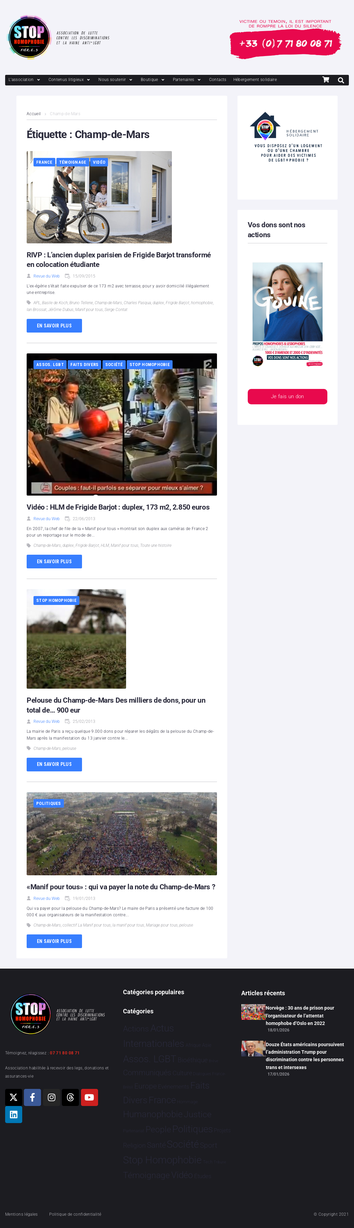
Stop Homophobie (150, 364)
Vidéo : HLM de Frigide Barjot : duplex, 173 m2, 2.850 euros (118, 507)
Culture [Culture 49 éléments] (182, 1073)
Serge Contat (116, 309)
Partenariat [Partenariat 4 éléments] (133, 1130)
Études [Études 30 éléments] (203, 1176)
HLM (105, 545)
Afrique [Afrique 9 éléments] (193, 1045)
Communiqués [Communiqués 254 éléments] (147, 1072)
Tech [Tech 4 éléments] (208, 1161)
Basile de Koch (55, 302)
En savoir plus (54, 325)
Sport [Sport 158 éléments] (208, 1145)
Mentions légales (21, 1214)
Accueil (34, 113)
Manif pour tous (89, 309)
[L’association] (25, 80)
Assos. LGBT (50, 364)
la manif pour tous (128, 925)
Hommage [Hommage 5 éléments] (187, 1101)
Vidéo (99, 162)
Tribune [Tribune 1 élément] (220, 1162)
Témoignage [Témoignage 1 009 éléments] (146, 1175)
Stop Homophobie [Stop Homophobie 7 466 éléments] (162, 1160)
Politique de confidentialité (75, 1214)
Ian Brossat (36, 309)
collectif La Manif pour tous (87, 925)
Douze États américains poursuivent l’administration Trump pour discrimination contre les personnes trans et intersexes (305, 1056)
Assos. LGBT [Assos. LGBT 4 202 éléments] (149, 1059)
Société (114, 364)
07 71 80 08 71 (65, 1053)
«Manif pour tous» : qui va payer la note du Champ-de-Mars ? (121, 887)
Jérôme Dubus (60, 309)
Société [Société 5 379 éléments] (183, 1144)
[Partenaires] (187, 80)
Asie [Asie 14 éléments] (207, 1045)
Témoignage (72, 162)
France (44, 162)
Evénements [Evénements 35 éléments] (173, 1086)
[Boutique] (153, 80)
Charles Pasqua (137, 302)
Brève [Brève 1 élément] (213, 1061)
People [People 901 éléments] (158, 1129)
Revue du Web (46, 276)
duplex (158, 302)
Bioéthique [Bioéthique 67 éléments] (193, 1060)
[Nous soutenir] (116, 80)
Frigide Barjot (177, 302)
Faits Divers (84, 364)
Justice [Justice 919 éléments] (198, 1114)
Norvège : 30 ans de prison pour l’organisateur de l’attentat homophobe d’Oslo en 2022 (300, 1015)
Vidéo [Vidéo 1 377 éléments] (182, 1175)
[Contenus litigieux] (70, 80)
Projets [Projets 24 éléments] (222, 1130)
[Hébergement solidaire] (255, 80)
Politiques (48, 803)
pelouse (69, 748)
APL (36, 302)
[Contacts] (218, 80)
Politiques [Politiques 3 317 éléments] (192, 1129)
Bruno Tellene (81, 302)
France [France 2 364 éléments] (162, 1100)
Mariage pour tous (162, 925)
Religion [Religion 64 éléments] (134, 1145)
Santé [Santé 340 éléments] (156, 1145)
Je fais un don (287, 396)
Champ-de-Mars (108, 302)
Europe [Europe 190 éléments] (145, 1086)
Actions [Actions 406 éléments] (136, 1029)
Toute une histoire (156, 545)
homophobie (202, 302)
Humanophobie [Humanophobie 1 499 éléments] (152, 1114)
